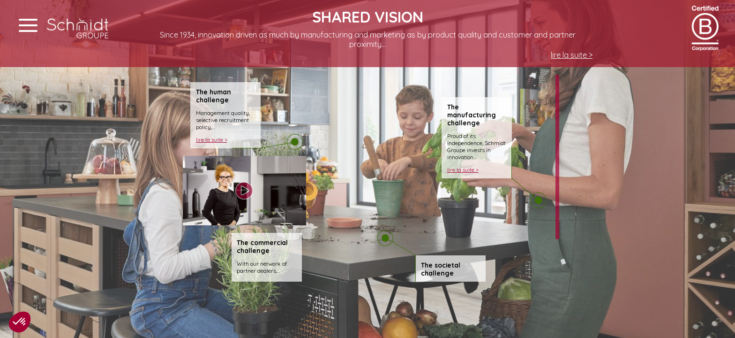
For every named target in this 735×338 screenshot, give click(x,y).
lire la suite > (571, 55)
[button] (19, 322)
